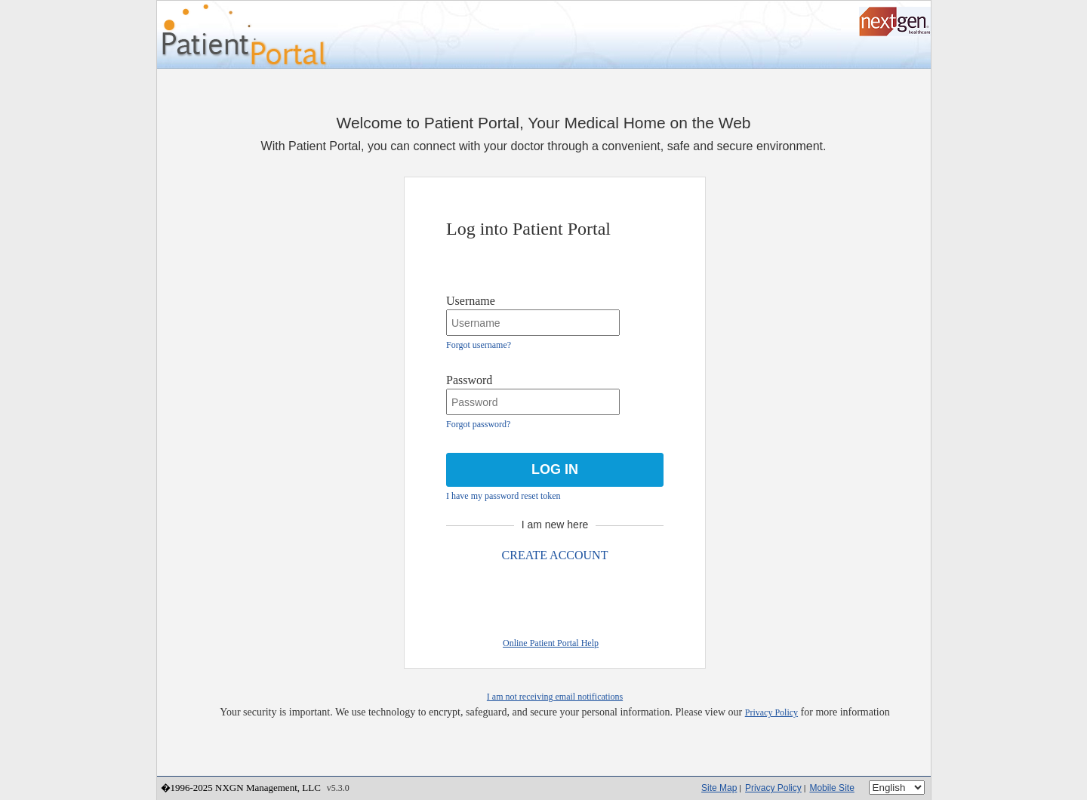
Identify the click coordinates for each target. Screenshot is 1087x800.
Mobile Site (831, 788)
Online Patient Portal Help (551, 643)
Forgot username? (478, 345)
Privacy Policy (771, 712)
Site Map (719, 788)
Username (470, 300)
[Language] (897, 787)
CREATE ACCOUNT (555, 555)
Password (469, 380)
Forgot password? (478, 424)
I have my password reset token (503, 496)
